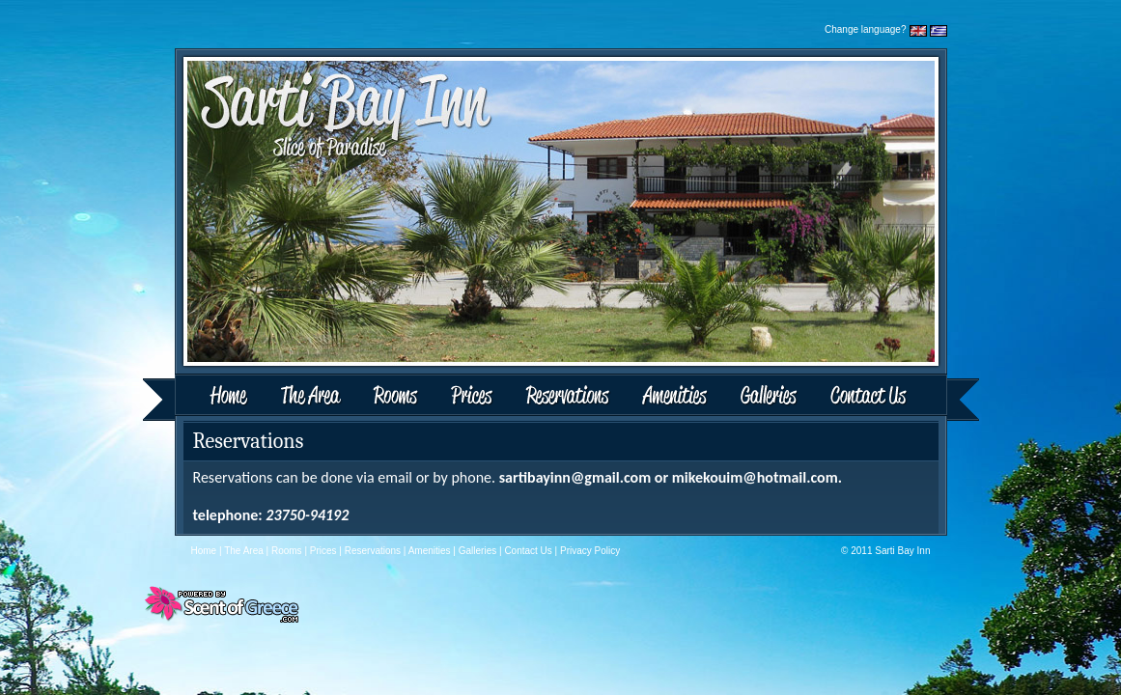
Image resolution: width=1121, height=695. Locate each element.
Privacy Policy (590, 550)
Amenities (674, 397)
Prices (472, 397)
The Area (313, 397)
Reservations (567, 397)
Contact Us (896, 397)
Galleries (769, 397)
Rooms (397, 397)
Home (204, 397)
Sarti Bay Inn (902, 550)
